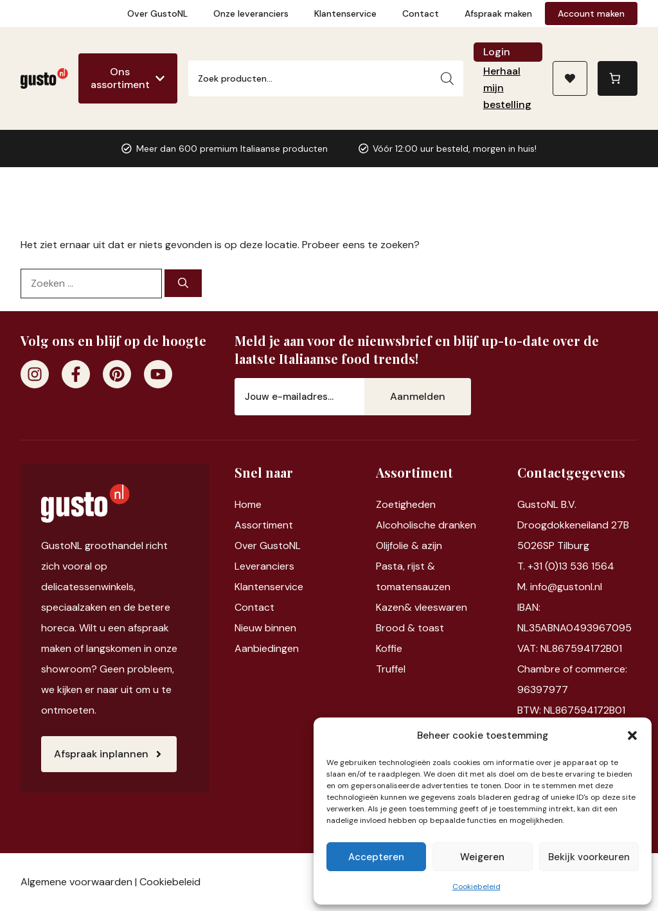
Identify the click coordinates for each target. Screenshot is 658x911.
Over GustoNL (157, 13)
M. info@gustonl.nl (559, 586)
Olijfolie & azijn (409, 545)
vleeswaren (440, 607)
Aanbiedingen (267, 648)
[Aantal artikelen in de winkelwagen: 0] (617, 78)
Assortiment (264, 525)
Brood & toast (410, 628)
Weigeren (482, 857)
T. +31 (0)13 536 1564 (565, 566)
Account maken (591, 13)
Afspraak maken (498, 13)
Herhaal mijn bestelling (507, 87)
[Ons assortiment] (127, 78)
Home (248, 504)
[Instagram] (35, 374)
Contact (420, 13)
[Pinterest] (117, 374)
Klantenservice (345, 13)
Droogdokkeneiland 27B (573, 525)
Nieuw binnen (265, 628)
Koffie (389, 648)
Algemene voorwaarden (76, 881)
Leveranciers (264, 566)
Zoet (387, 504)
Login (496, 52)
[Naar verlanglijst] (570, 78)
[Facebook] (76, 374)
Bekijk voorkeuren (589, 857)
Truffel (390, 669)
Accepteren (376, 857)
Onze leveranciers (251, 13)
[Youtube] (158, 374)
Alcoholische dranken (426, 525)
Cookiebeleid (476, 886)
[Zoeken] (447, 78)
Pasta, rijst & (405, 566)
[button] (632, 735)
